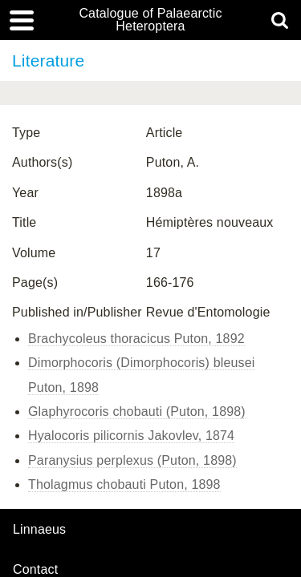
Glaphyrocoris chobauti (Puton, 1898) (137, 411)
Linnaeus (39, 529)
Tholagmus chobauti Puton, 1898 (124, 484)
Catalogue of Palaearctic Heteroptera (150, 20)
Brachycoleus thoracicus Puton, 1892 (136, 338)
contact (35, 569)
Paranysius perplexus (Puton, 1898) (132, 460)
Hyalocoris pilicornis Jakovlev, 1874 (131, 435)
